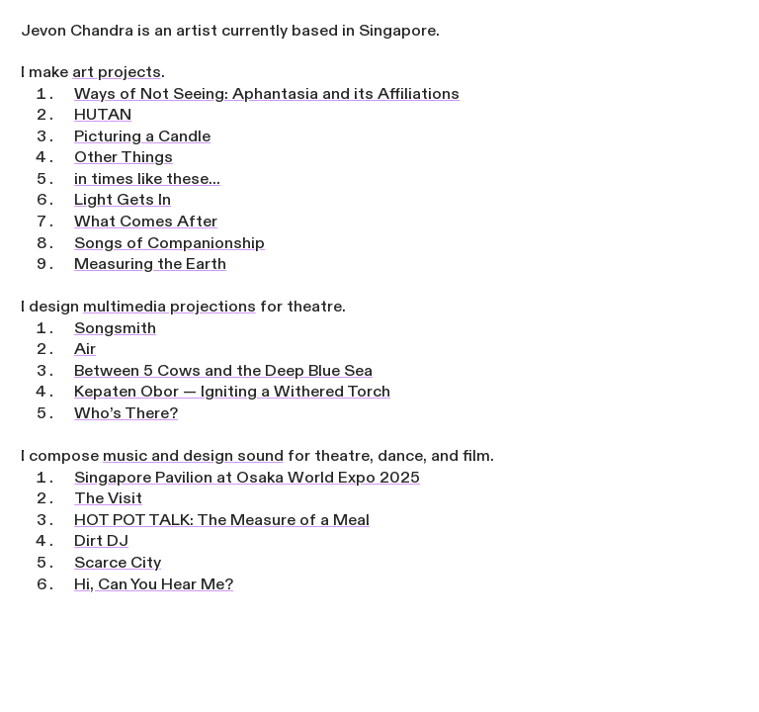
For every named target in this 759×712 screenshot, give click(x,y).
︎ (732, 26)
